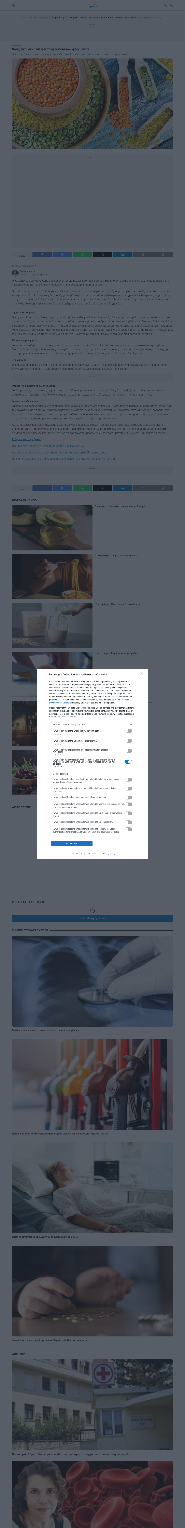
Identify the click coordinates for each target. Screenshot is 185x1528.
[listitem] (92, 724)
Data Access (92, 853)
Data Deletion (76, 853)
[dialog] (92, 764)
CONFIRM (71, 843)
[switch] (128, 731)
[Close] (142, 674)
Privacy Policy (108, 853)
